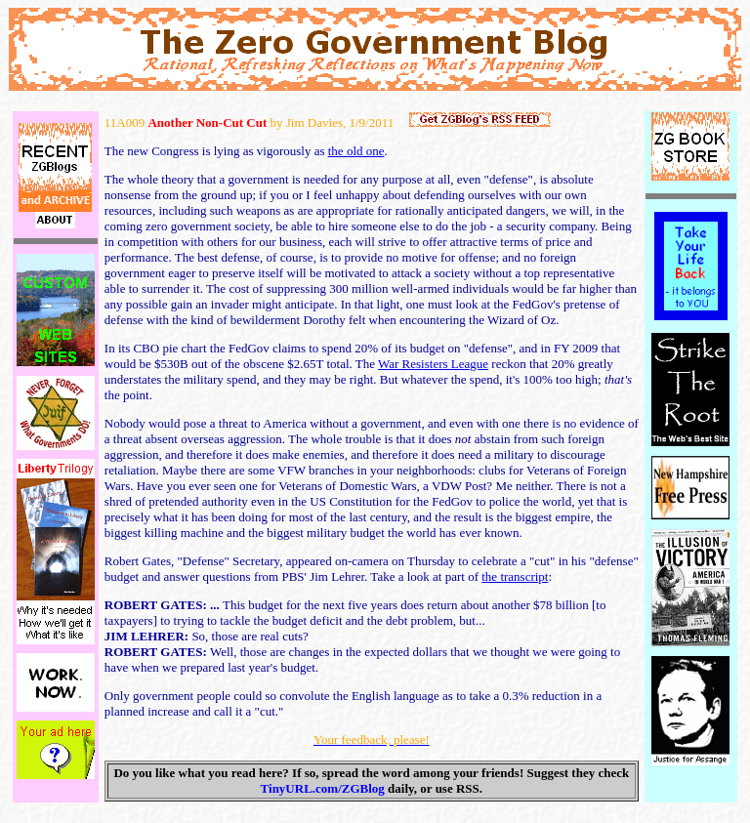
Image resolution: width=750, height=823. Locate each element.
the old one (356, 151)
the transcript (514, 576)
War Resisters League (433, 363)
